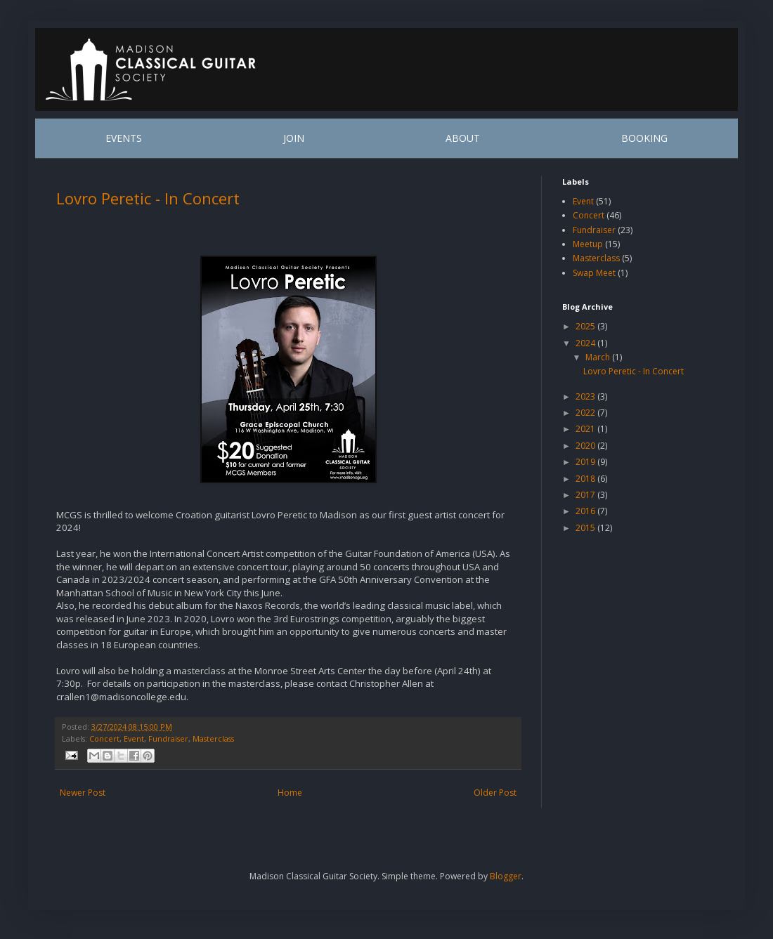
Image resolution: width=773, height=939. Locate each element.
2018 (586, 479)
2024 (586, 343)
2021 (586, 429)
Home (290, 793)
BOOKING (644, 138)
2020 (586, 446)
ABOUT (463, 138)
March (598, 357)
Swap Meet (594, 273)
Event (134, 738)
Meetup (588, 244)
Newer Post (82, 793)
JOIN (293, 138)
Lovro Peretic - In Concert (148, 198)
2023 (586, 396)
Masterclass (213, 738)
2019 (586, 462)
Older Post (495, 793)
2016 (586, 511)
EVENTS (123, 138)
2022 (586, 413)
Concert (104, 738)
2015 (586, 528)
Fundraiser (168, 738)
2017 (586, 495)
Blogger (505, 876)
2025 (586, 326)
